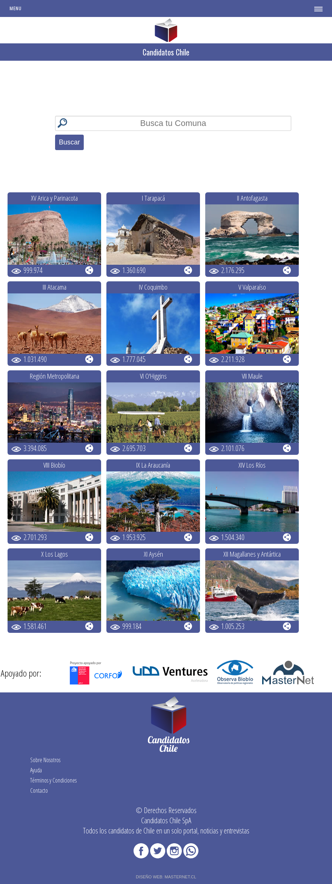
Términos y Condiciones (53, 780)
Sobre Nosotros (45, 760)
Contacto (39, 790)
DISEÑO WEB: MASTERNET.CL (166, 877)
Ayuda (36, 770)
